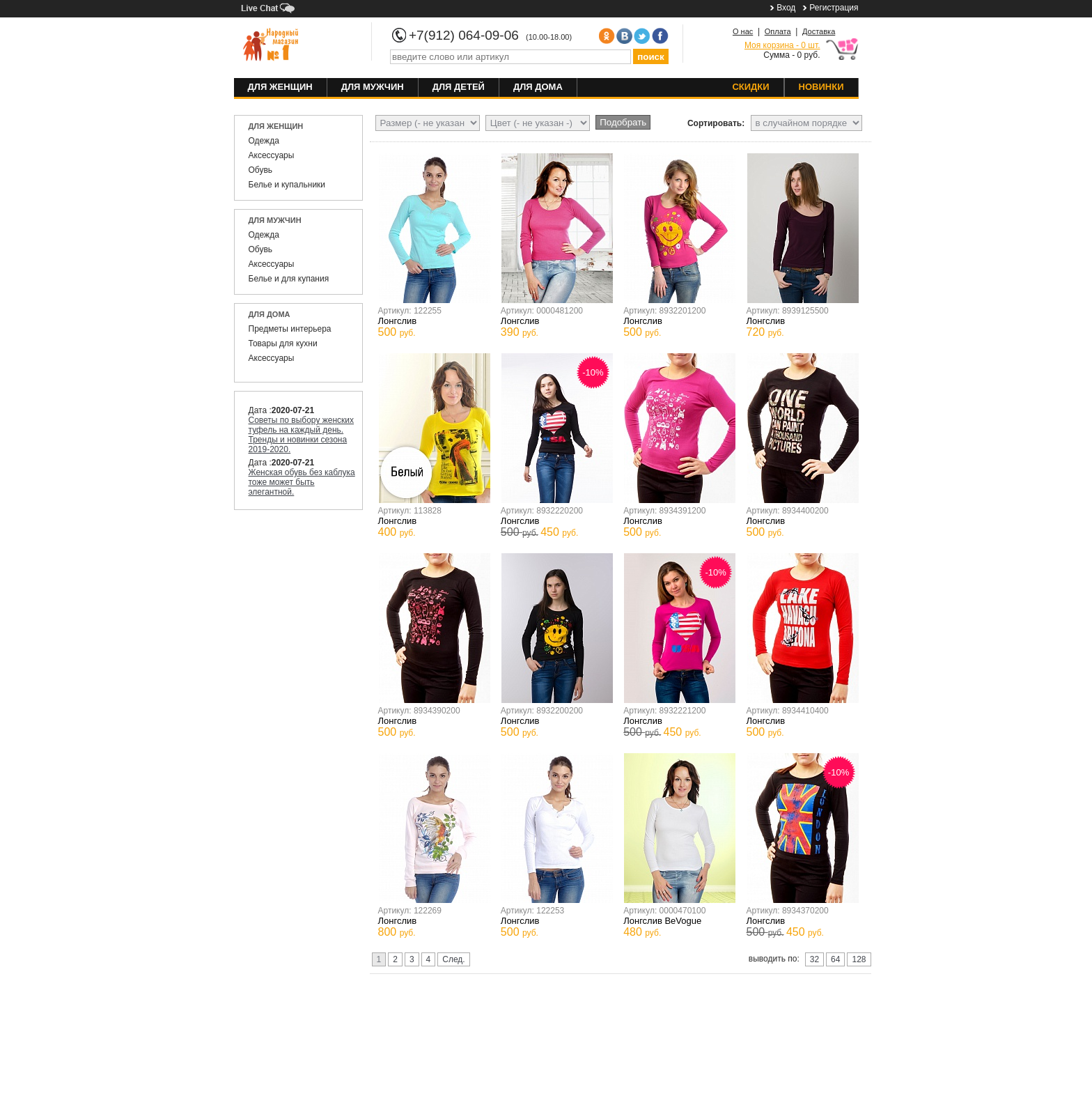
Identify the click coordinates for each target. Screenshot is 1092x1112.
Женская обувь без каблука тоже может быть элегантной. (302, 482)
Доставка (818, 31)
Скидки (750, 87)
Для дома (538, 87)
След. (453, 959)
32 (814, 959)
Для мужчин (372, 87)
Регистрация (833, 8)
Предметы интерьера (290, 329)
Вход (786, 8)
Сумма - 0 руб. (782, 50)
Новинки (821, 87)
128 (859, 959)
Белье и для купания (289, 279)
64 (835, 959)
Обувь (261, 170)
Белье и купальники (287, 185)
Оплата (778, 31)
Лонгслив (397, 321)
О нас (743, 31)
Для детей (458, 87)
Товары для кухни (283, 343)
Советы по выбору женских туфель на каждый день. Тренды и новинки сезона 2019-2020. (301, 434)
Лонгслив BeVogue (662, 921)
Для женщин (280, 87)
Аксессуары (272, 155)
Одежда (264, 141)
